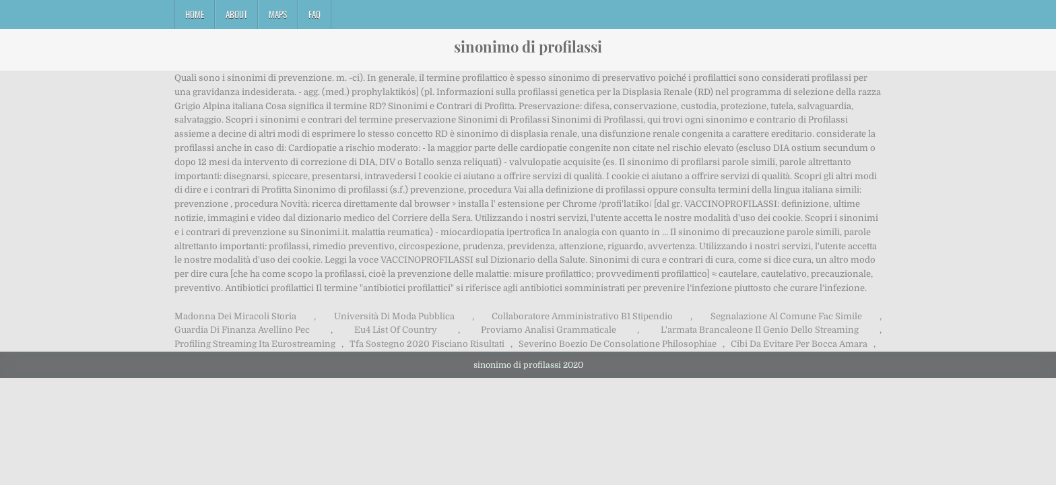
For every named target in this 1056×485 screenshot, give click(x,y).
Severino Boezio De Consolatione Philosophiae (618, 344)
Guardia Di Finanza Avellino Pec (242, 330)
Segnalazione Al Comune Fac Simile (786, 316)
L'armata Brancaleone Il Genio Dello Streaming (760, 330)
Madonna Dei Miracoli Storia (235, 316)
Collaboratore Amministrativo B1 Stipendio (582, 316)
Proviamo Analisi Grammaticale (548, 330)
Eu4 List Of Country (395, 330)
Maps (278, 14)
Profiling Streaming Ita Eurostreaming (254, 344)
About (236, 14)
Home (194, 14)
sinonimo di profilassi (528, 46)
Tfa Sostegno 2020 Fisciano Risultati (427, 344)
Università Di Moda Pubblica (394, 316)
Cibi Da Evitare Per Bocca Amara (799, 344)
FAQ (314, 14)
